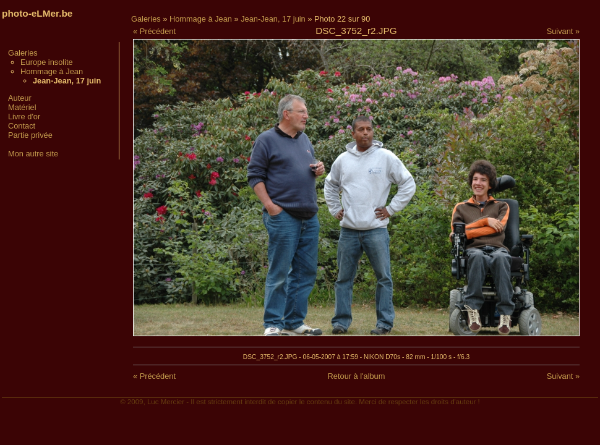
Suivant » (563, 31)
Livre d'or (24, 116)
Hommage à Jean (51, 71)
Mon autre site (33, 153)
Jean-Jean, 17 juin (273, 18)
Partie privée (30, 135)
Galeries (23, 52)
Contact (21, 125)
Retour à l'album (356, 376)
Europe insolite (46, 62)
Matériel (22, 107)
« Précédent (154, 31)
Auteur (20, 98)
